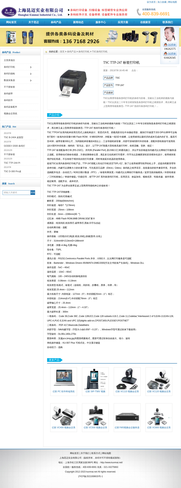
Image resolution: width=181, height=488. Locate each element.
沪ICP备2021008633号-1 (90, 476)
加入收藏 (162, 2)
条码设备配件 (10, 107)
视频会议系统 (10, 113)
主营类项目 (9, 60)
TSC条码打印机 (99, 51)
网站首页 (11, 22)
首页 (62, 51)
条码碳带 (8, 93)
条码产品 (56, 22)
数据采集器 (9, 80)
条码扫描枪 (9, 73)
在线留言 (145, 22)
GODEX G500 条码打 (14, 146)
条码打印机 (9, 67)
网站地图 (172, 2)
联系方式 (95, 453)
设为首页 (151, 2)
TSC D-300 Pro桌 (12, 171)
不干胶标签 (9, 87)
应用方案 (123, 22)
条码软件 (8, 100)
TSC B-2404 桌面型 (13, 137)
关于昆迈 (33, 22)
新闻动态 (78, 22)
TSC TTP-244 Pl (12, 163)
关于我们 (85, 453)
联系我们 (168, 22)
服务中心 (100, 22)
